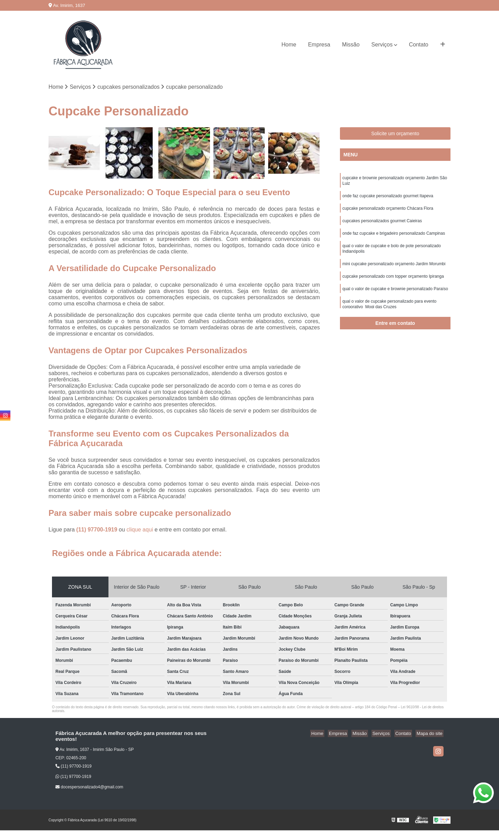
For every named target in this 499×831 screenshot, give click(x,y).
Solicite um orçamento (395, 134)
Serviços (382, 44)
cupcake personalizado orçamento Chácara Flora (387, 211)
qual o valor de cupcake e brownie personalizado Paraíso (395, 296)
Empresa (319, 44)
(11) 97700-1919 (97, 530)
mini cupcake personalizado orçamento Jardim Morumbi (393, 270)
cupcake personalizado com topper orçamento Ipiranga (393, 283)
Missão (351, 44)
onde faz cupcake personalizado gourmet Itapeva (387, 198)
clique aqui (139, 530)
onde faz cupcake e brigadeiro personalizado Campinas (393, 237)
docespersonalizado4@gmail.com (89, 787)
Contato (418, 44)
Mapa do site (430, 734)
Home (288, 44)
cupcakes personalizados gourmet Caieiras (382, 224)
